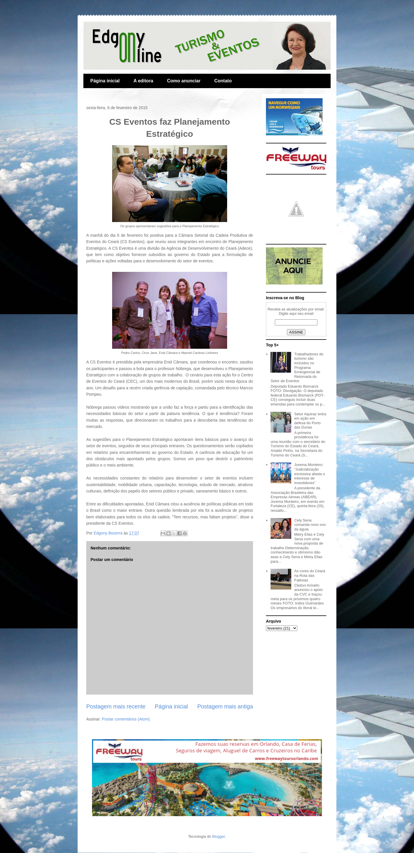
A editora (143, 80)
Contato (222, 80)
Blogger (218, 836)
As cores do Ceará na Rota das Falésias (309, 575)
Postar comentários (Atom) (126, 719)
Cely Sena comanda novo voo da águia (310, 524)
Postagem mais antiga (225, 706)
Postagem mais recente (115, 706)
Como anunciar (183, 80)
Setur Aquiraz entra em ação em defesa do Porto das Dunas (310, 421)
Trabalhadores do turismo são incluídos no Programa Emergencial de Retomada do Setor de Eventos (297, 367)
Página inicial (105, 80)
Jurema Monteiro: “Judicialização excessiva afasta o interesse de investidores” (309, 473)
